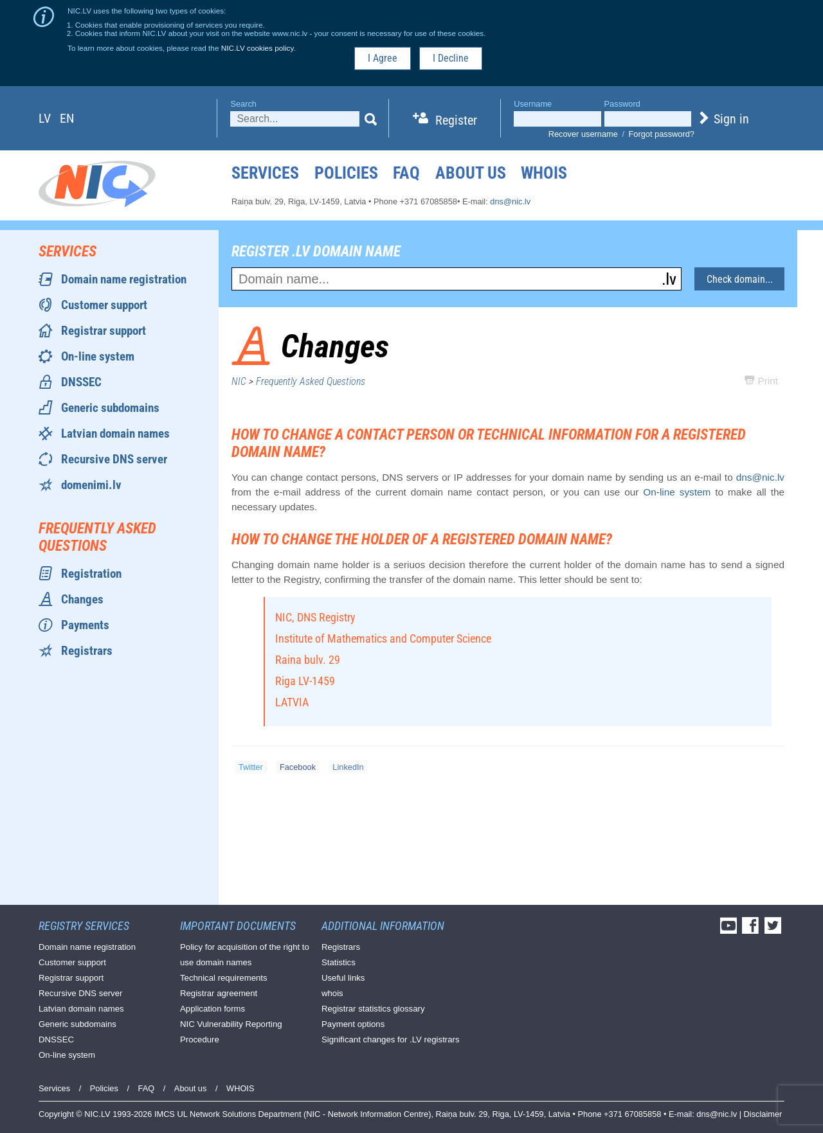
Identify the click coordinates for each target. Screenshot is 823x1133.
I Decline (451, 58)
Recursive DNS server (114, 459)
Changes (82, 599)
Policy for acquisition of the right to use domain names (244, 954)
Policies (346, 173)
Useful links (343, 978)
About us (470, 173)
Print (761, 380)
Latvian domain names (115, 433)
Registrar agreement (218, 993)
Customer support (104, 305)
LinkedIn (347, 767)
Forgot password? (661, 134)
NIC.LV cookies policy (257, 48)
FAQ (406, 173)
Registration (91, 573)
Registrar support (103, 330)
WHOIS (544, 173)
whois (332, 993)
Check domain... (740, 279)
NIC (238, 381)
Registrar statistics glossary (373, 1008)
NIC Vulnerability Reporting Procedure (231, 1031)
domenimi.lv (91, 484)
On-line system (97, 356)
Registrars (87, 650)
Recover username (583, 134)
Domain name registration (123, 279)
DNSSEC (81, 382)
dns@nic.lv (510, 201)
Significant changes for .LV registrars (390, 1039)
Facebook (298, 767)
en (67, 118)
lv (45, 118)
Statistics (338, 962)
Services (265, 173)
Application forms (212, 1008)
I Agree (382, 58)
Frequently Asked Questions (310, 381)
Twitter (251, 767)
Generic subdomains (110, 407)
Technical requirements (223, 978)
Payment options (352, 1024)
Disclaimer (763, 1114)
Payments (85, 625)
